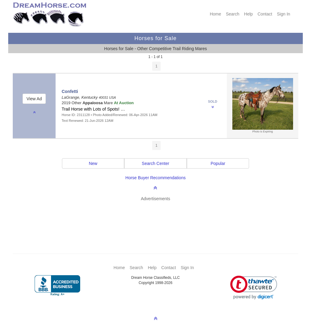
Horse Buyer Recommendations (155, 177)
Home (215, 14)
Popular (217, 163)
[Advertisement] (158, 218)
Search (232, 14)
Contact (265, 14)
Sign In (283, 14)
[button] (253, 287)
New (93, 163)
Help (248, 14)
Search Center (155, 163)
